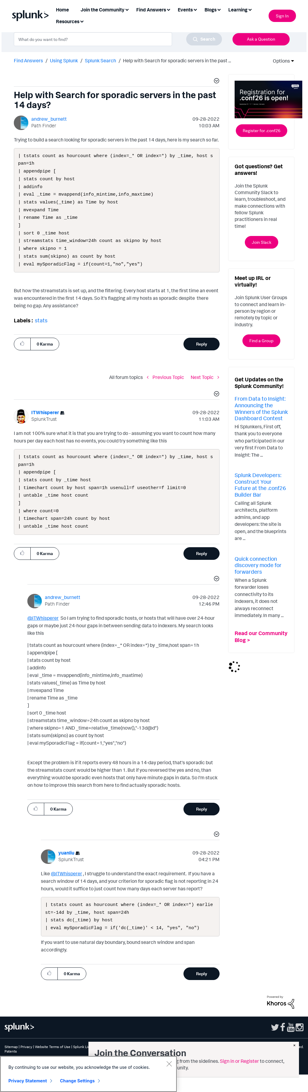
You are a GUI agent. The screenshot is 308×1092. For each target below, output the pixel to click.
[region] (88, 1074)
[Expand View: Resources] (82, 21)
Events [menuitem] (185, 10)
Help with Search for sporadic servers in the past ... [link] (177, 60)
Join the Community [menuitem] (103, 10)
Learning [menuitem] (238, 10)
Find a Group (261, 340)
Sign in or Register (239, 1061)
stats (41, 329)
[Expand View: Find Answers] (168, 9)
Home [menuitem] (62, 10)
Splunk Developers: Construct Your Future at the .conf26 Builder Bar (260, 485)
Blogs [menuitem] (211, 10)
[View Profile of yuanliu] (66, 868)
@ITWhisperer (43, 633)
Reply (201, 352)
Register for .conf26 (261, 130)
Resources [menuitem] (67, 21)
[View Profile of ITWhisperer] (45, 421)
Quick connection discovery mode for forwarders (258, 565)
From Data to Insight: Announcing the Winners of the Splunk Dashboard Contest (261, 408)
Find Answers (28, 60)
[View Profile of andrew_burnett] (49, 119)
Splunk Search (100, 60)
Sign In (282, 15)
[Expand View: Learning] (250, 9)
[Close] (169, 1064)
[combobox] (118, 39)
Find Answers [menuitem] (151, 10)
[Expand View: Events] (195, 9)
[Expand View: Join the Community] (127, 9)
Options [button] (279, 61)
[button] (216, 81)
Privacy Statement (27, 1080)
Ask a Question (261, 39)
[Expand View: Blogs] (219, 9)
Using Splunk (64, 60)
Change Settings (77, 1080)
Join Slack (261, 242)
